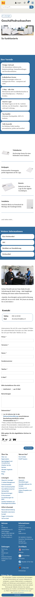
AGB (19, 531)
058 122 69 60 (16, 316)
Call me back (5, 518)
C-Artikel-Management (8, 482)
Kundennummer (6, 361)
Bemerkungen (6, 394)
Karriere (3, 467)
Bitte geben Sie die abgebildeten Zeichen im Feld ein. (16, 434)
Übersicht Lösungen (7, 480)
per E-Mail (17, 389)
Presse (3, 471)
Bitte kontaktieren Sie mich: (10, 385)
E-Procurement (5, 495)
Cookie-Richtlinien (18, 592)
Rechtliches (21, 529)
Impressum (21, 525)
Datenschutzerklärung (10, 416)
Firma (3, 337)
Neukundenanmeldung (8, 509)
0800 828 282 (10, 533)
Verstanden (17, 595)
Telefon (4, 369)
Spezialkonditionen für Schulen (25, 485)
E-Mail (3, 377)
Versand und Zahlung (24, 527)
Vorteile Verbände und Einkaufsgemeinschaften (8, 502)
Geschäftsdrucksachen (8, 489)
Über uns (4, 457)
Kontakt (3, 514)
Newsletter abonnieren (8, 512)
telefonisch (7, 389)
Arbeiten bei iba (6, 465)
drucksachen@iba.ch (19, 319)
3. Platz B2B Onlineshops (23, 569)
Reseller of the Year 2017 (25, 562)
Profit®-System (23, 459)
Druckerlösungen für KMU (7, 498)
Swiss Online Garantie (23, 550)
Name (3, 353)
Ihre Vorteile (22, 457)
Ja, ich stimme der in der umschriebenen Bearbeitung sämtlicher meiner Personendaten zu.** (15, 418)
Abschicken (28, 448)
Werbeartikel (5, 491)
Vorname (4, 345)
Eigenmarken (5, 459)
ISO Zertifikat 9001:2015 (23, 556)
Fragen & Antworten (7, 516)
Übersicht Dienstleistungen (23, 481)
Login (18, 3)
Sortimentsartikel (6, 484)
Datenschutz (5, 410)
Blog (2, 474)
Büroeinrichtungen (6, 493)
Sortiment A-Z (23, 488)
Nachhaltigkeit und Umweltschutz (6, 462)
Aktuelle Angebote (6, 469)
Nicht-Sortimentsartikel (8, 487)
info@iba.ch (8, 537)
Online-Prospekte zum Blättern (25, 491)
